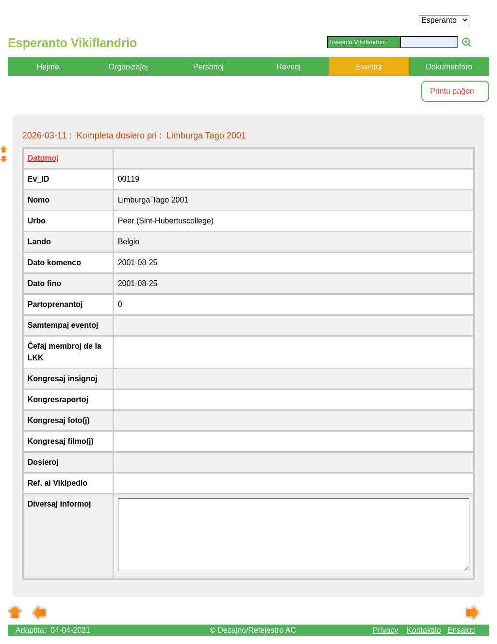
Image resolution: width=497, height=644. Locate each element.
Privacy (385, 630)
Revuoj (289, 67)
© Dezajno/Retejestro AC (253, 630)
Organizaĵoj (128, 67)
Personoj (208, 67)
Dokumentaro (449, 67)
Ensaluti (461, 630)
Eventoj (368, 67)
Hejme (48, 67)
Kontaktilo (424, 630)
